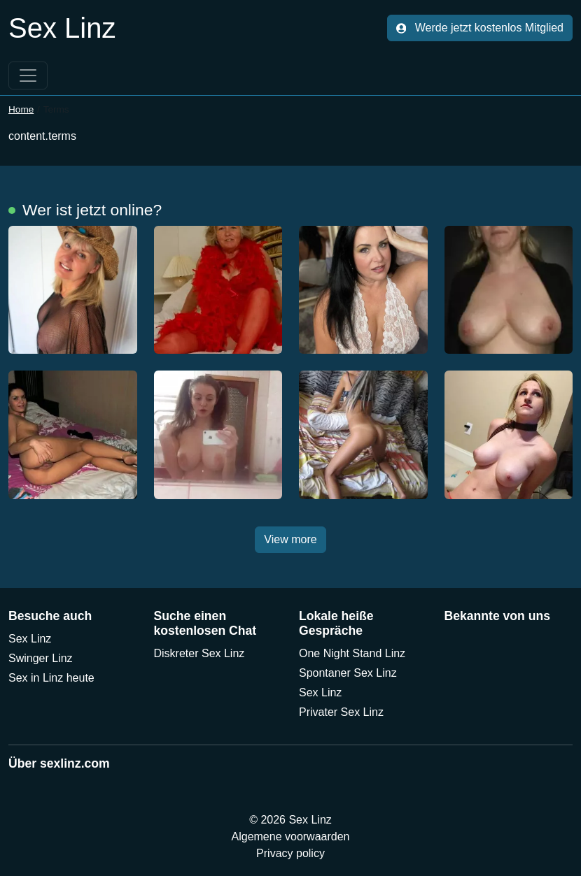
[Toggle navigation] (28, 75)
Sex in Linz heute (51, 678)
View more (290, 539)
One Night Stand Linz (352, 653)
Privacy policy (290, 853)
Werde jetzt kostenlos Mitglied (480, 28)
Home (21, 109)
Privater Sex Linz (341, 712)
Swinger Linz (40, 658)
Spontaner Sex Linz (348, 673)
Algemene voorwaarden (291, 836)
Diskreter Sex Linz (199, 653)
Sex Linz (29, 639)
